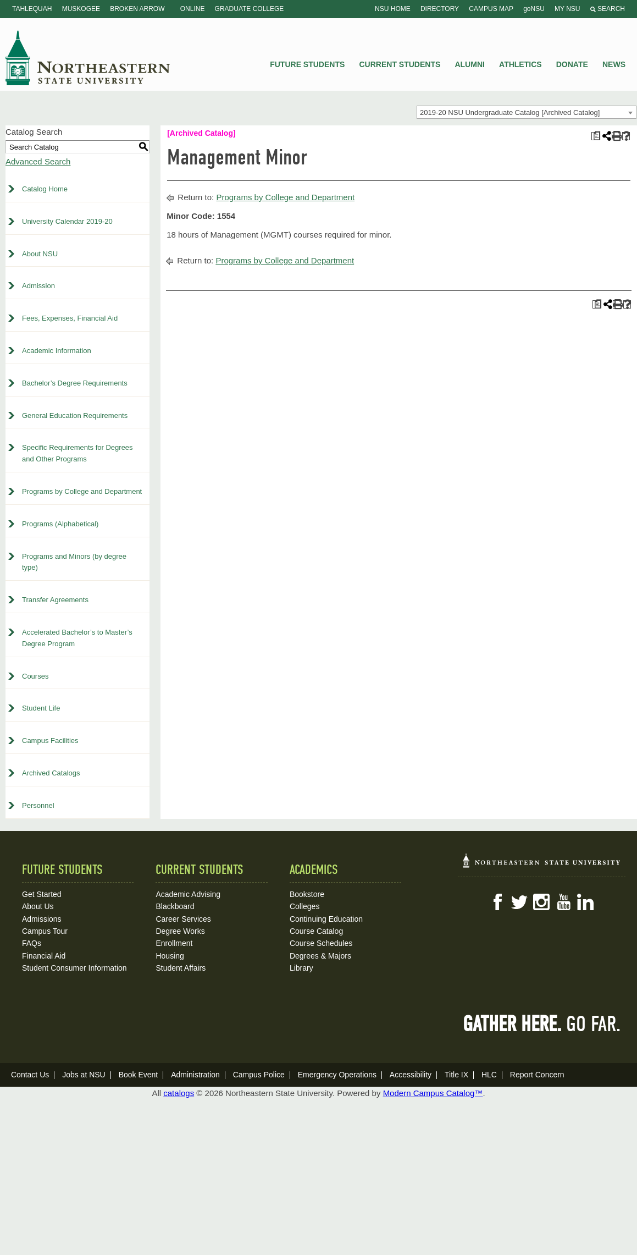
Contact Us (30, 1074)
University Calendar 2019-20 (67, 221)
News (613, 64)
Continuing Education (326, 919)
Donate (572, 64)
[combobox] (526, 112)
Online (192, 9)
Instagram (541, 902)
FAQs (31, 943)
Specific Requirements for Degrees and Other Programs (77, 453)
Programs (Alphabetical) (60, 524)
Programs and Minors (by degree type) (74, 562)
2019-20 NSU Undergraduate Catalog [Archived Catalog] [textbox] (510, 112)
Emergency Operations (337, 1074)
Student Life (41, 708)
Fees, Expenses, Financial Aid (70, 318)
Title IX (456, 1074)
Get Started (42, 894)
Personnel (38, 805)
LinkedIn (585, 902)
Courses (35, 676)
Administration (195, 1074)
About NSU (40, 254)
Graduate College (249, 9)
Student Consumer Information (74, 968)
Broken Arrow (137, 9)
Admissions (42, 919)
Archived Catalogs (51, 773)
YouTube (563, 902)
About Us (38, 906)
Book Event (138, 1074)
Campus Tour (45, 931)
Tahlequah (32, 9)
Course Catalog (316, 931)
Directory (439, 9)
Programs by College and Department (82, 491)
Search (607, 9)
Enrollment (174, 943)
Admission (38, 286)
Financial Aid (43, 955)
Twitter (519, 902)
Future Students (307, 64)
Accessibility (410, 1074)
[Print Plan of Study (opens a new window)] (595, 136)
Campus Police (259, 1074)
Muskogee (81, 9)
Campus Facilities (50, 740)
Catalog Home (45, 189)
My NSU (567, 9)
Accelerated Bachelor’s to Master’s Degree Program (77, 638)
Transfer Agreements (55, 600)
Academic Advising (188, 894)
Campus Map (491, 9)
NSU (87, 57)
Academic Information (56, 350)
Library (301, 968)
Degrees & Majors (320, 955)
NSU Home (393, 9)
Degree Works (180, 931)
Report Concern (537, 1074)
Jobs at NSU (84, 1074)
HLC (489, 1074)
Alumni (469, 64)
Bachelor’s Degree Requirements (75, 383)
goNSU (534, 9)
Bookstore (307, 894)
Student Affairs (181, 968)
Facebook (497, 902)
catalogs (178, 1093)
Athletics (520, 64)
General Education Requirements (75, 415)
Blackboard (175, 906)
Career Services (183, 919)
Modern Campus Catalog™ (433, 1093)
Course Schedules (321, 943)
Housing (170, 955)
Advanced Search (37, 161)
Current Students (400, 64)
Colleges (304, 906)
